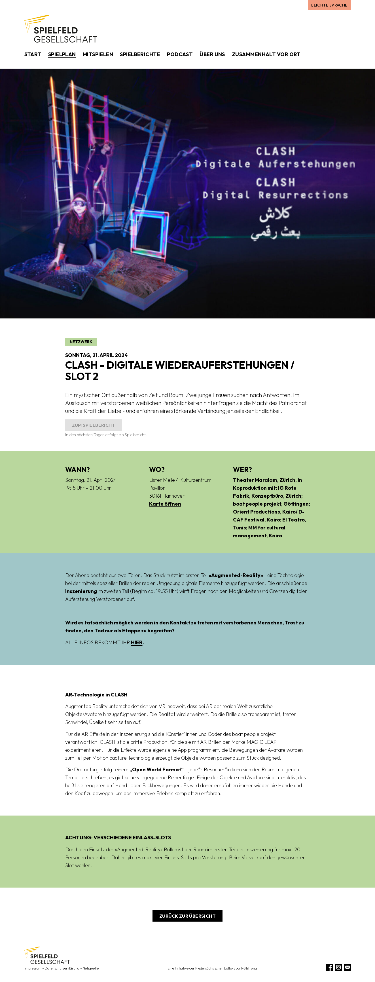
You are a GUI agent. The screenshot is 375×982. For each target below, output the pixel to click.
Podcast (180, 54)
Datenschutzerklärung (62, 968)
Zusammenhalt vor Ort (266, 54)
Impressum (32, 968)
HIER (137, 642)
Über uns (212, 54)
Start (32, 54)
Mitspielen (98, 54)
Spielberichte (140, 54)
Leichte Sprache (329, 5)
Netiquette (91, 968)
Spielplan (62, 54)
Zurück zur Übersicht (187, 916)
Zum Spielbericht (93, 425)
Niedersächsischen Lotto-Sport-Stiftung (226, 968)
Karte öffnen (165, 503)
